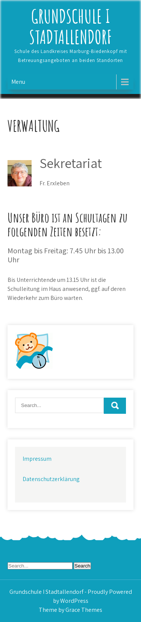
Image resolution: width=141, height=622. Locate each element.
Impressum (37, 459)
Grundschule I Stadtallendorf (70, 26)
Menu (18, 82)
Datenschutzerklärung (51, 479)
